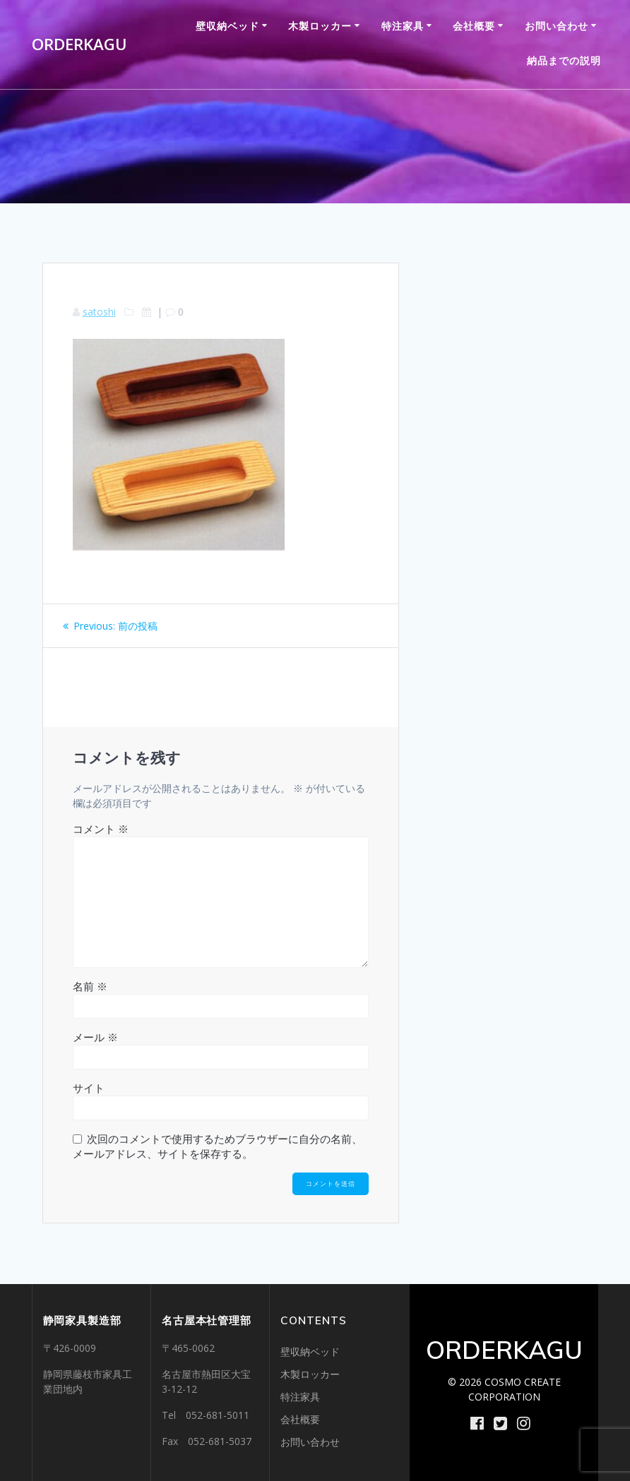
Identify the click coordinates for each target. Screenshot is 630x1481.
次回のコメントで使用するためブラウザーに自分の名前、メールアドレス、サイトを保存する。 (217, 1146)
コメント (101, 829)
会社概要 (474, 25)
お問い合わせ (556, 25)
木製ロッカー (320, 25)
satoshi (99, 311)
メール (95, 1037)
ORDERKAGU (79, 44)
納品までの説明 (564, 60)
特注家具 (402, 25)
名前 (90, 986)
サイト (89, 1088)
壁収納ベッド (227, 25)
